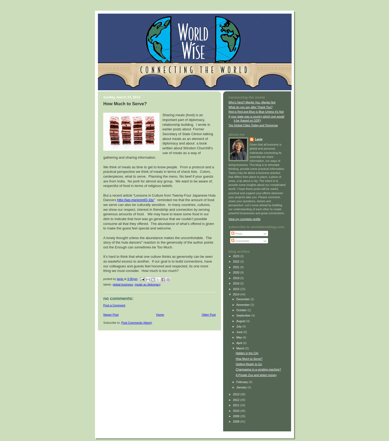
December (244, 299)
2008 (236, 421)
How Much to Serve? (249, 358)
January (242, 387)
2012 (236, 399)
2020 (236, 272)
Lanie (258, 139)
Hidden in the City (247, 353)
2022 (236, 261)
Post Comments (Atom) (136, 322)
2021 (236, 267)
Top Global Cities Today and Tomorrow (253, 125)
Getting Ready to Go (249, 364)
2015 (236, 289)
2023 (236, 256)
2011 (236, 405)
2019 (236, 278)
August (241, 321)
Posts (236, 233)
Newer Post (111, 314)
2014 (236, 294)
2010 (236, 410)
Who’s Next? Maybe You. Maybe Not (251, 102)
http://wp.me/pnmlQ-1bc (135, 200)
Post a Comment (114, 305)
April (240, 343)
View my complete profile (244, 219)
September (244, 315)
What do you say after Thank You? (250, 107)
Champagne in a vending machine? (258, 369)
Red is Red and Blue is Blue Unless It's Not (256, 111)
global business (123, 284)
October (242, 310)
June (240, 332)
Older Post (209, 314)
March (241, 348)
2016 (236, 283)
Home (160, 314)
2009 (236, 416)
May (240, 337)
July (239, 326)
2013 (236, 394)
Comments (240, 241)
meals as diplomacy (148, 284)
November (244, 304)
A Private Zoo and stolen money (256, 375)
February (243, 382)
